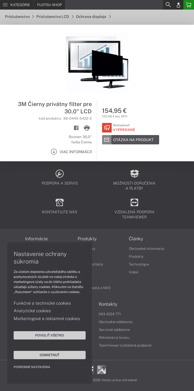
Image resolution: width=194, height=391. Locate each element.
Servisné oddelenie (114, 330)
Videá (133, 272)
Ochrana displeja (93, 16)
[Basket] (188, 5)
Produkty (136, 256)
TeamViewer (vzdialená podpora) (125, 345)
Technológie (139, 264)
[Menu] (17, 5)
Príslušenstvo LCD (55, 16)
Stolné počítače (90, 264)
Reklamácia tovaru (114, 337)
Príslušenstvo (19, 16)
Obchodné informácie (146, 249)
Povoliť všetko (48, 335)
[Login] (178, 5)
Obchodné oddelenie (115, 322)
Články (136, 239)
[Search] (168, 5)
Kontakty (108, 304)
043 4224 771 (110, 314)
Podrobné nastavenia (32, 367)
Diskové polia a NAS (94, 288)
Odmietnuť (48, 355)
